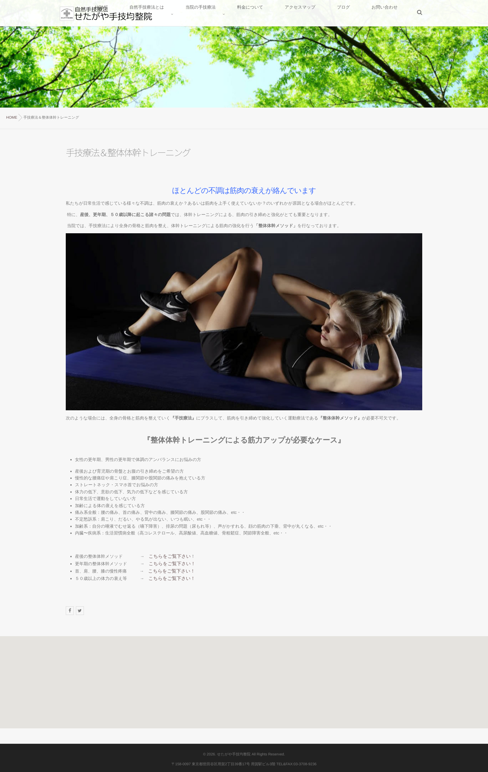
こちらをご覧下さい (168, 556)
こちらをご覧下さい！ (170, 563)
